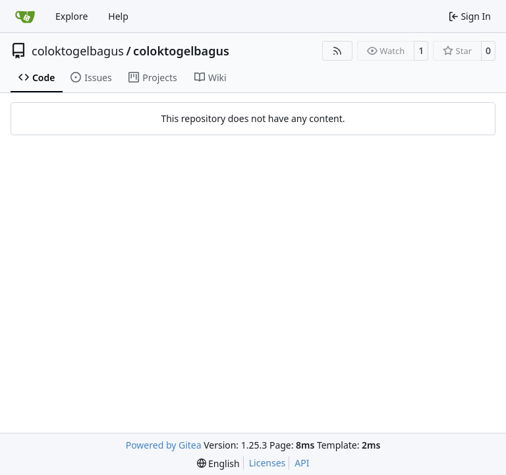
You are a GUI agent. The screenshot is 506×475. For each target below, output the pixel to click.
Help (118, 16)
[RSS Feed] (337, 51)
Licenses (267, 463)
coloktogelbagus (78, 50)
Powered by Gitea (164, 445)
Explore (71, 16)
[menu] (218, 463)
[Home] (25, 16)
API (302, 463)
